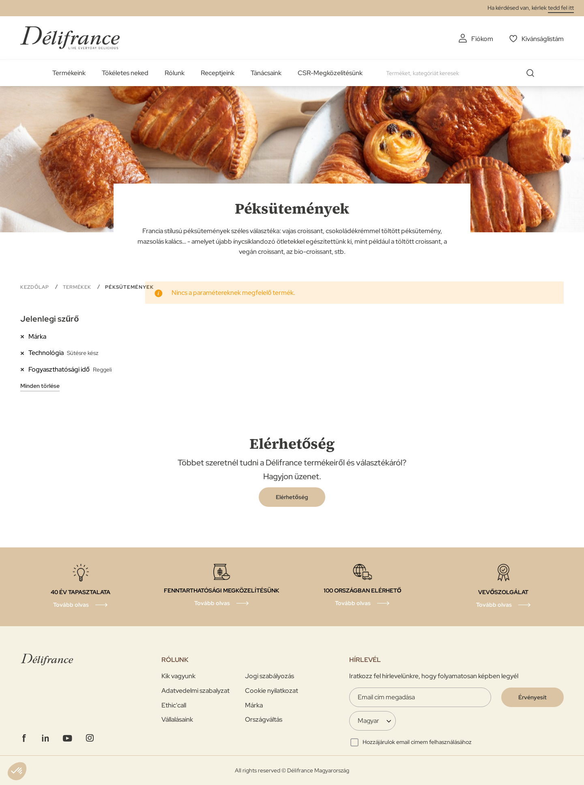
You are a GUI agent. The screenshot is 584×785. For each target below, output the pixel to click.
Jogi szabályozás (269, 676)
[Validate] (532, 697)
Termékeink (69, 73)
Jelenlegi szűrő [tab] (49, 319)
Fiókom (482, 39)
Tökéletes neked (125, 73)
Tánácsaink (266, 73)
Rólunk (175, 73)
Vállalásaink (177, 719)
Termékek (78, 287)
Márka (254, 705)
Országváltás (263, 719)
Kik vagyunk (178, 676)
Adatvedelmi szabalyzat (195, 690)
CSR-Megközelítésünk (330, 73)
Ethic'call (173, 705)
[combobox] (463, 73)
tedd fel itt (561, 7)
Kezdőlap (35, 287)
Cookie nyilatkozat (271, 690)
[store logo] (70, 37)
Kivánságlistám (543, 39)
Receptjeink (217, 73)
